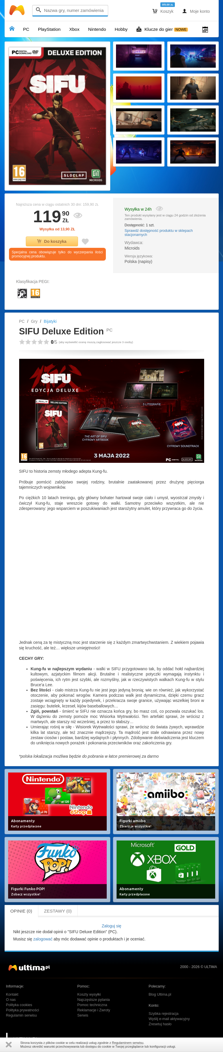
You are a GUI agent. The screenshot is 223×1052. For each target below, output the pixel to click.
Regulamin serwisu (21, 1015)
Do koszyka (51, 241)
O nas (11, 1000)
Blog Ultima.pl (160, 994)
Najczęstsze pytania (93, 1000)
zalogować (42, 939)
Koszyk (163, 11)
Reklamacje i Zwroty (93, 1010)
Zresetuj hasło (160, 1024)
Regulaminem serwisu (127, 1042)
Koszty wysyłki (89, 994)
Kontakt (12, 994)
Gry (34, 321)
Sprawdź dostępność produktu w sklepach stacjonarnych (159, 233)
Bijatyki (50, 321)
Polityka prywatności (22, 1010)
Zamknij (9, 1044)
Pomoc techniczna (92, 1005)
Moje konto (196, 11)
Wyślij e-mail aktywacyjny (169, 1019)
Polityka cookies (19, 1005)
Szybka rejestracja (164, 1014)
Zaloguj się (112, 926)
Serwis (82, 1015)
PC (22, 321)
